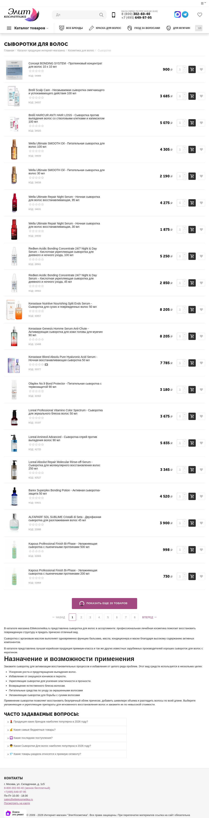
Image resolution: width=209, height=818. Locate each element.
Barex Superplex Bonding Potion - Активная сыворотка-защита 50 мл (64, 492)
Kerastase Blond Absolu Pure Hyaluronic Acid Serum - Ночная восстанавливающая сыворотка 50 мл (63, 358)
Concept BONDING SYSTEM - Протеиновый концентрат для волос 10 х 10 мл (65, 65)
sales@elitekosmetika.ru (18, 799)
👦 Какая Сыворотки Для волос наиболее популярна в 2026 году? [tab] (48, 746)
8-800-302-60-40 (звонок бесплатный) (27, 787)
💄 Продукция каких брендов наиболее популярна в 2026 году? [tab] (47, 721)
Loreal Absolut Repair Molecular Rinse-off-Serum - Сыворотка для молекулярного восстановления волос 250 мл (64, 465)
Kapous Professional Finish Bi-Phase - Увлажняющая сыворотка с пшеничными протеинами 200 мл (63, 572)
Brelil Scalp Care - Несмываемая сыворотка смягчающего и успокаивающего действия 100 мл (66, 91)
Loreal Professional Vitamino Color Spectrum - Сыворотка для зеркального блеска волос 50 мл (66, 412)
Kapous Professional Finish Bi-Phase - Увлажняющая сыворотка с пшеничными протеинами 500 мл (63, 545)
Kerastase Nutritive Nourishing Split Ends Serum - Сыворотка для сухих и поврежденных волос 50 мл (63, 305)
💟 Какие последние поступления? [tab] (29, 738)
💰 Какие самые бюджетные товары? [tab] (31, 730)
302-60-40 (135, 14)
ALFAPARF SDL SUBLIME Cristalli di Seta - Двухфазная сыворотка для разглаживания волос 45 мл (65, 518)
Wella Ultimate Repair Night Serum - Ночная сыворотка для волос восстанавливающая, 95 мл (64, 198)
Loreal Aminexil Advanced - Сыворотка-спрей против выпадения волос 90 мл (63, 438)
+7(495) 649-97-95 (15, 791)
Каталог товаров (29, 28)
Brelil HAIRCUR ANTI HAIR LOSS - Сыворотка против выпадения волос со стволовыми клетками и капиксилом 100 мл (66, 118)
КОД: (31, 76)
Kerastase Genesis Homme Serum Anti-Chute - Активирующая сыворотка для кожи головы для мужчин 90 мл (66, 332)
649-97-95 (136, 18)
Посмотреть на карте (17, 803)
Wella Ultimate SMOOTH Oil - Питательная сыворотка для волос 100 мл (67, 145)
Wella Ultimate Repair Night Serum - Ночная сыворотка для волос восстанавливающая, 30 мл (64, 225)
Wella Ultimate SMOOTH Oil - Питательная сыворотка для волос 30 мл (67, 171)
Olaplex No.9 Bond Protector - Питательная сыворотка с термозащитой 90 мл (65, 385)
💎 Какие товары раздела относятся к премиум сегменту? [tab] (43, 754)
